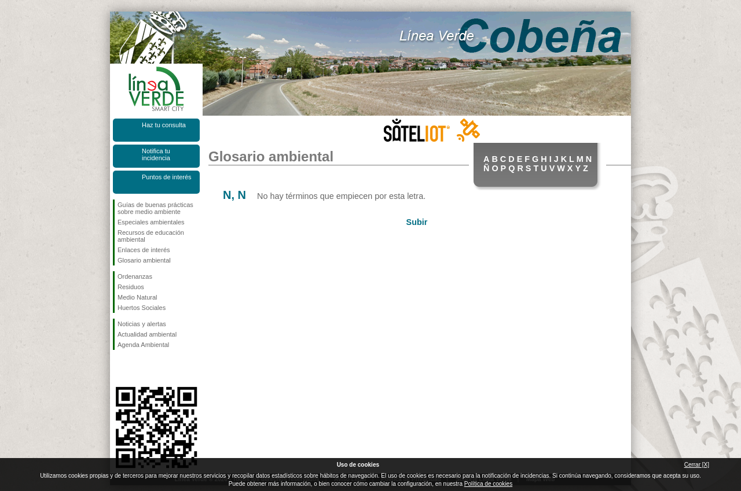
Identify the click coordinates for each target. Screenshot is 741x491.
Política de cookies (488, 484)
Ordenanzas (135, 276)
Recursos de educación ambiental (151, 236)
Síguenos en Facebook (120, 368)
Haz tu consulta (164, 124)
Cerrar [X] (696, 465)
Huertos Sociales (142, 307)
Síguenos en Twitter (139, 368)
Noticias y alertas (142, 323)
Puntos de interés (167, 176)
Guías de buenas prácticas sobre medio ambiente (155, 208)
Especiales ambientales (151, 222)
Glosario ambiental (144, 260)
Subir (417, 222)
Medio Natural (137, 297)
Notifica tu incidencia (156, 154)
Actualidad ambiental (147, 334)
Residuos (131, 286)
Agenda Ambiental (143, 344)
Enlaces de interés (144, 249)
